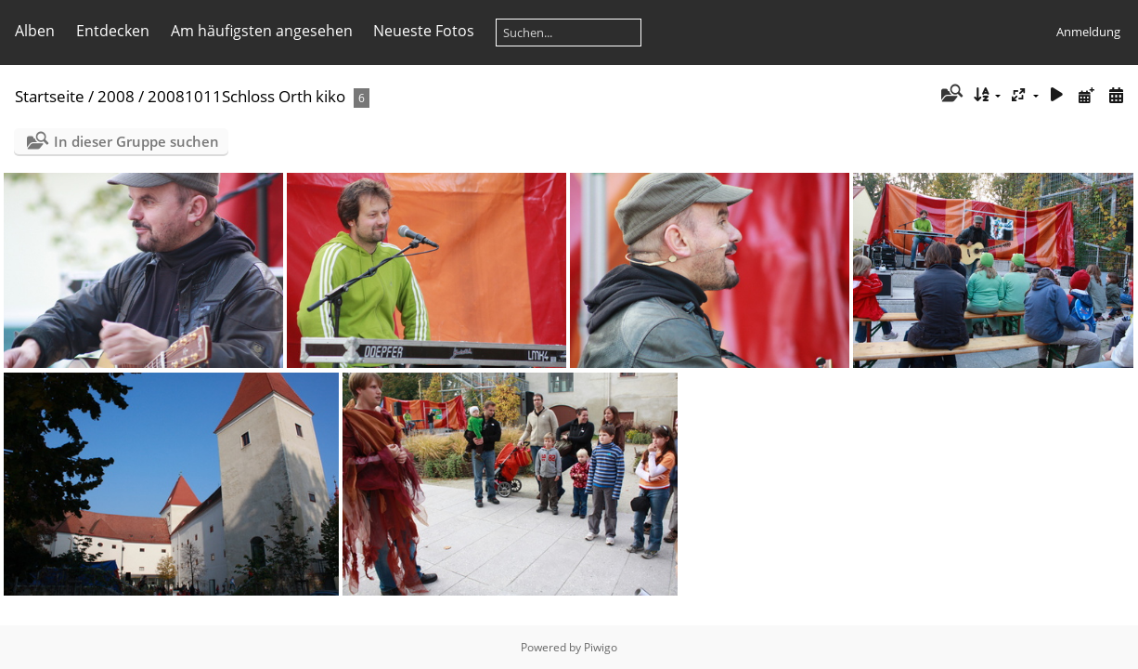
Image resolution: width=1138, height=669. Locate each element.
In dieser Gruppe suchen (136, 141)
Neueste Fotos (423, 30)
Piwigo (600, 647)
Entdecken (112, 30)
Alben (35, 30)
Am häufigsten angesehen (262, 30)
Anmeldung (1088, 31)
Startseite (49, 96)
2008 (116, 96)
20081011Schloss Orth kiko (246, 96)
